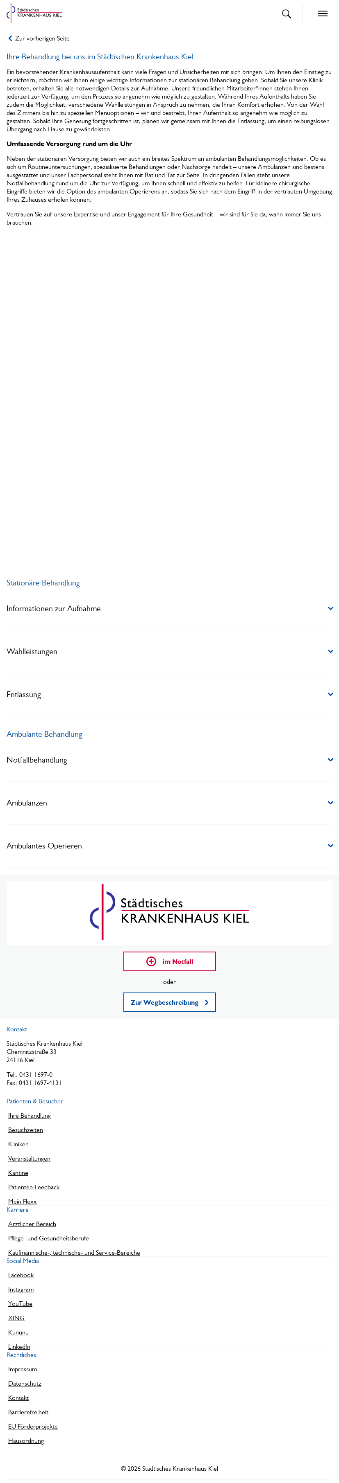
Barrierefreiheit (28, 1412)
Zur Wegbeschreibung (170, 1002)
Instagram (21, 1289)
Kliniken (18, 1144)
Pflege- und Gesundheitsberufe (48, 1238)
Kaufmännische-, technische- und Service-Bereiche (74, 1252)
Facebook (21, 1275)
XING (16, 1318)
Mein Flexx (22, 1201)
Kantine (18, 1173)
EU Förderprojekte (33, 1426)
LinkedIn (19, 1346)
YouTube (20, 1303)
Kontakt (18, 1398)
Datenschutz (24, 1383)
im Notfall (169, 961)
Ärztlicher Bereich (32, 1224)
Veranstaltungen (29, 1158)
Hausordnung (26, 1441)
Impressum (22, 1369)
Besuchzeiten (25, 1130)
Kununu (18, 1332)
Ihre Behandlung (29, 1115)
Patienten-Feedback (33, 1187)
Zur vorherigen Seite (39, 38)
